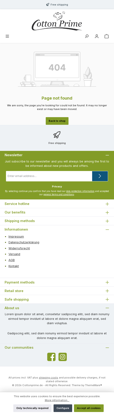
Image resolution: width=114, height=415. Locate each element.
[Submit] (100, 176)
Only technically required (32, 408)
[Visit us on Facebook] (51, 357)
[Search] (87, 37)
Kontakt (14, 266)
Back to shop (57, 120)
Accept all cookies (89, 408)
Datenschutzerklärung (24, 242)
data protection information (80, 191)
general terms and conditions (58, 194)
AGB (12, 260)
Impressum (16, 236)
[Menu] (7, 37)
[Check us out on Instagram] (62, 357)
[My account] (97, 37)
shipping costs (48, 377)
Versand (14, 254)
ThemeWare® (93, 385)
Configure (63, 408)
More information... (57, 400)
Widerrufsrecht (19, 248)
